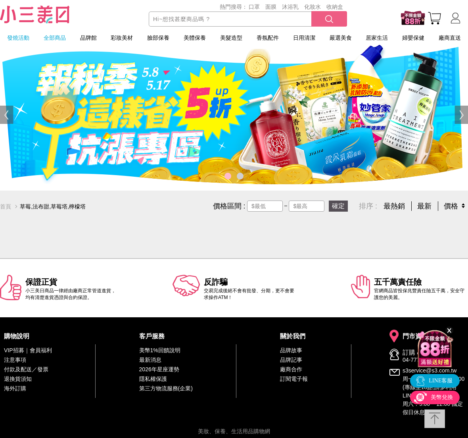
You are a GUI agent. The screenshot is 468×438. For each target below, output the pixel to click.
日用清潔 (304, 38)
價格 (451, 206)
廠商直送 (450, 38)
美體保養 (195, 38)
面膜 (270, 7)
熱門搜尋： (233, 7)
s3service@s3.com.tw (429, 370)
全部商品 (55, 38)
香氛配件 (268, 38)
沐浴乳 (290, 7)
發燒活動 (18, 38)
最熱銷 (394, 206)
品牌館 (88, 38)
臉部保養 (158, 38)
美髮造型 (231, 38)
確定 (338, 206)
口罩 (254, 7)
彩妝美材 (122, 38)
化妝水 (312, 7)
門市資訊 (415, 336)
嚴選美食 (341, 38)
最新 (424, 206)
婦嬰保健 (413, 38)
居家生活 (377, 38)
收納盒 (334, 7)
